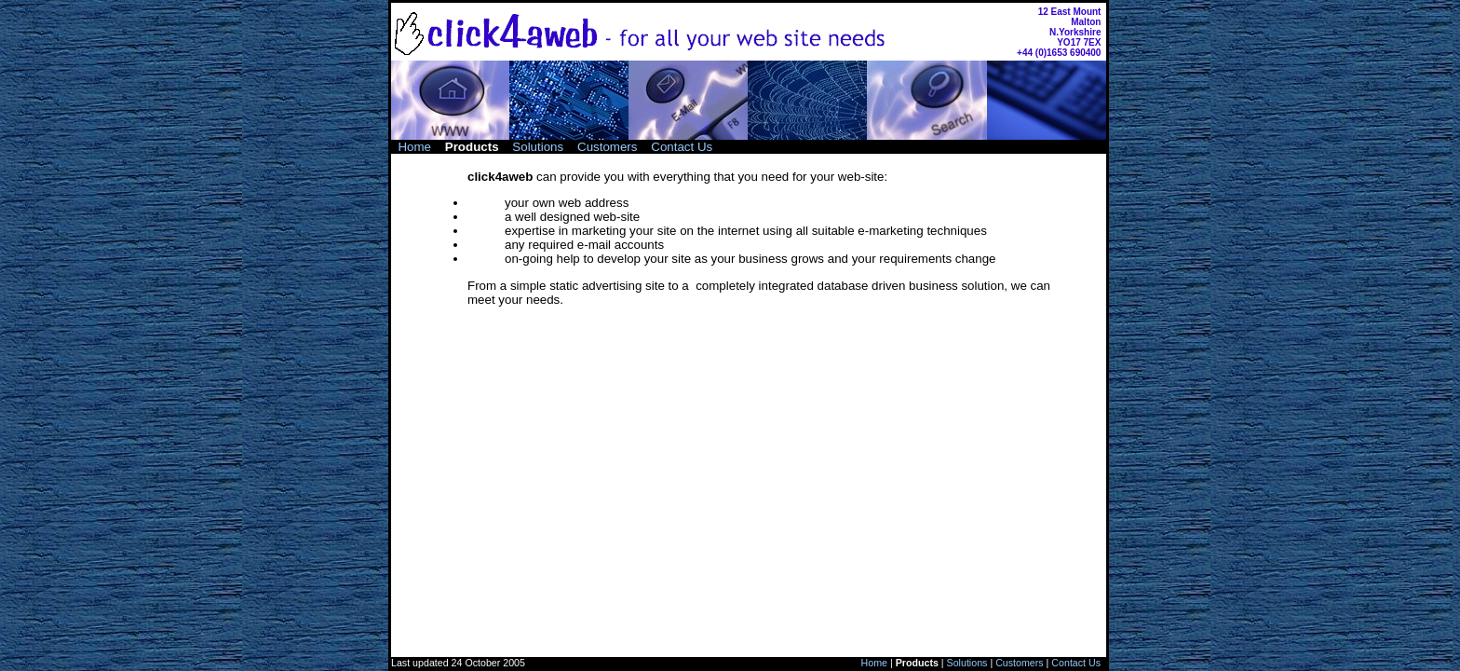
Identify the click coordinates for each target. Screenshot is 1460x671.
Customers (607, 147)
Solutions (537, 147)
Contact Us (681, 147)
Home (414, 147)
